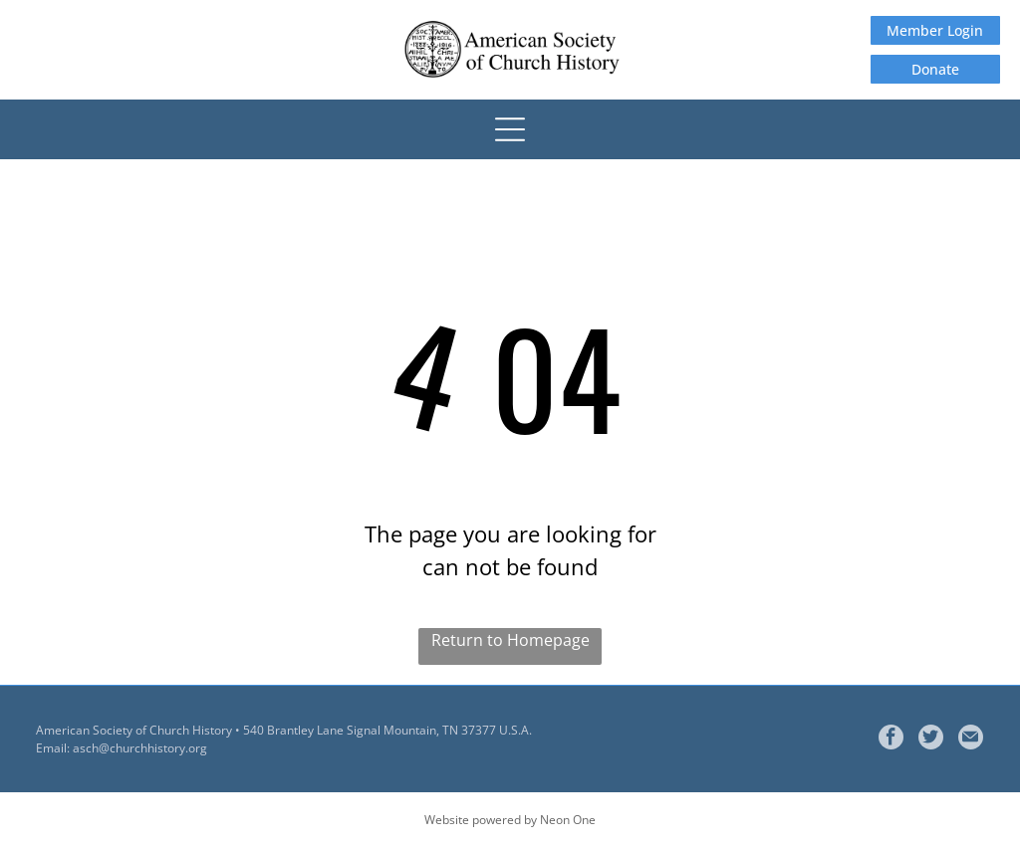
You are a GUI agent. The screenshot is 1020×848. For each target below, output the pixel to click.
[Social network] (930, 739)
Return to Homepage (510, 640)
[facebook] (891, 739)
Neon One (568, 819)
